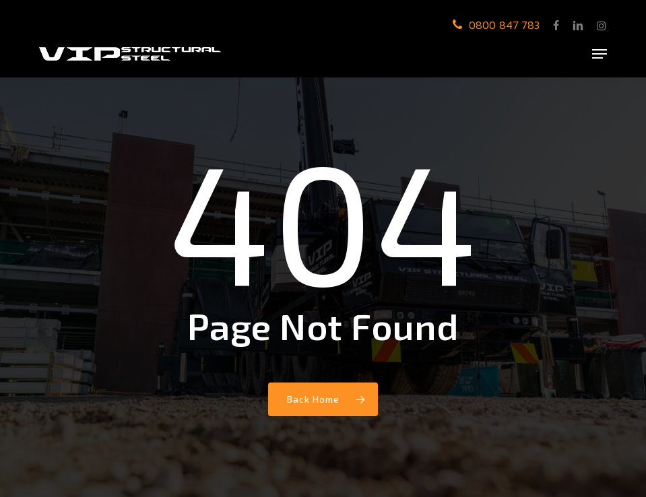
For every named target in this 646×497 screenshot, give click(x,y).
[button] (599, 54)
